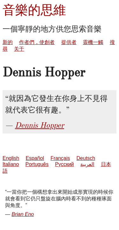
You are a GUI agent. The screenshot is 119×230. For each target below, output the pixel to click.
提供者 (68, 42)
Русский (64, 164)
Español (35, 158)
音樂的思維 (34, 10)
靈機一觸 (93, 42)
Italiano (11, 164)
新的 (8, 42)
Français (60, 158)
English (11, 158)
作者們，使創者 (37, 42)
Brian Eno (22, 214)
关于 (19, 49)
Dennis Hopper (39, 125)
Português (37, 164)
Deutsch (85, 158)
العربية (87, 164)
